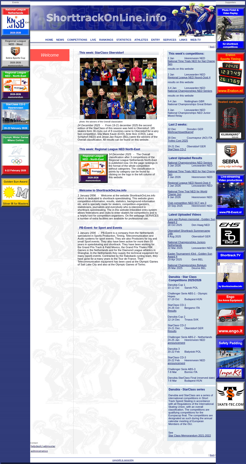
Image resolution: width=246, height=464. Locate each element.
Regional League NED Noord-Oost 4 (189, 77)
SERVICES (169, 39)
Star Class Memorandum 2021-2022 (189, 435)
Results (172, 310)
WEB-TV (195, 39)
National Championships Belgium (187, 265)
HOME (49, 39)
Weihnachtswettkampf (180, 132)
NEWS (60, 39)
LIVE (93, 39)
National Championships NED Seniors (190, 90)
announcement (176, 342)
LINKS (183, 39)
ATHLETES (141, 39)
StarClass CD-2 (177, 149)
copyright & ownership (123, 460)
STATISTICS (124, 39)
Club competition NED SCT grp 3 (187, 202)
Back (212, 47)
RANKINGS (106, 39)
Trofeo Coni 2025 (178, 140)
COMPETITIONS (77, 39)
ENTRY (155, 39)
